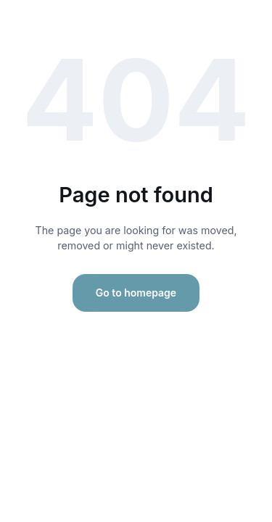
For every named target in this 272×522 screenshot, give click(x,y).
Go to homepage (136, 292)
